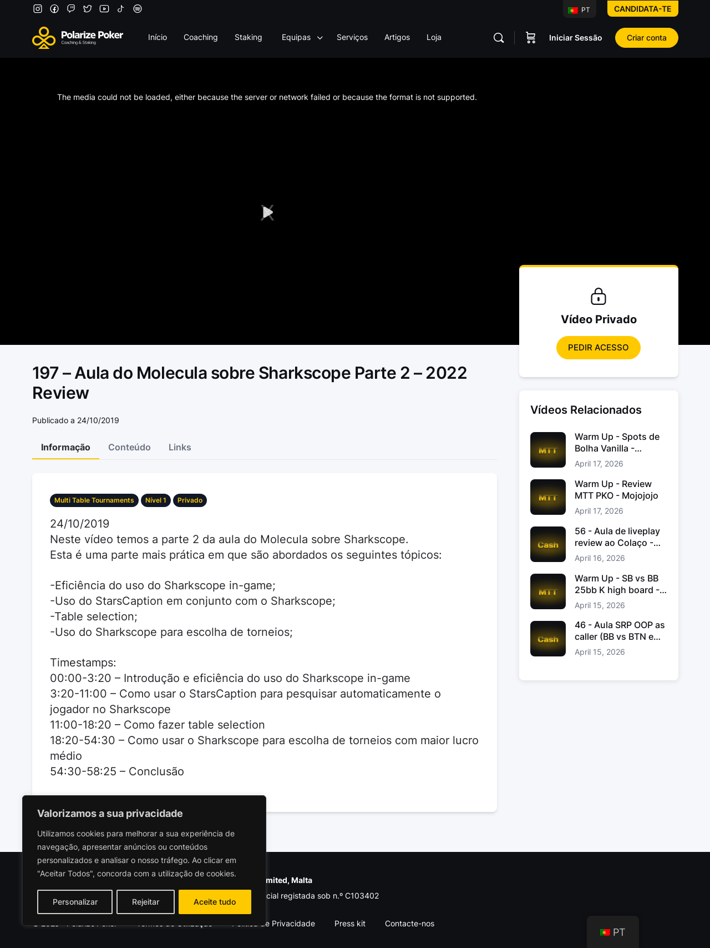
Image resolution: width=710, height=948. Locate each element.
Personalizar (74, 901)
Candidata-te (643, 8)
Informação (65, 447)
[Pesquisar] (499, 37)
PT (579, 10)
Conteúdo (129, 447)
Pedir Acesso (598, 347)
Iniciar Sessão (575, 37)
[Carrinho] (531, 38)
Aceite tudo (215, 901)
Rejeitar (145, 901)
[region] (144, 861)
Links (180, 447)
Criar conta (647, 37)
